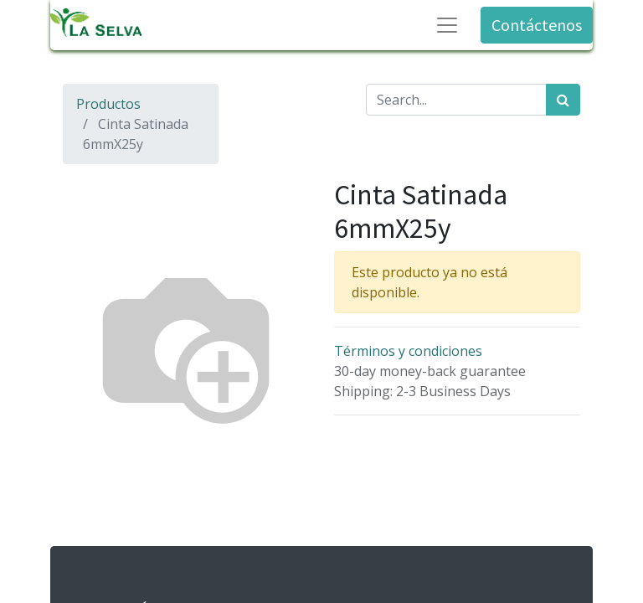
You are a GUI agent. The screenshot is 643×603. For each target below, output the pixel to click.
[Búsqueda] (563, 100)
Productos (108, 104)
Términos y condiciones (408, 351)
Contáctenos (536, 24)
